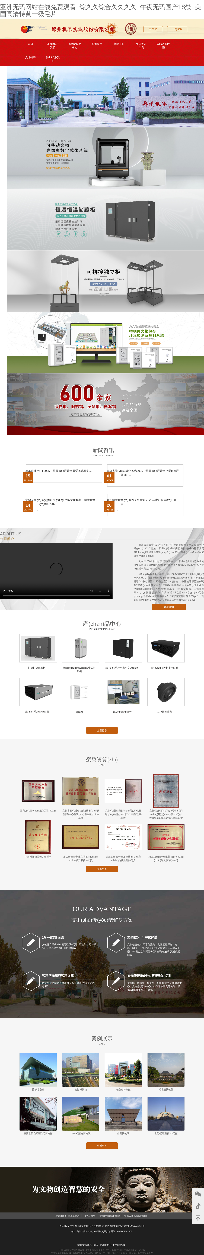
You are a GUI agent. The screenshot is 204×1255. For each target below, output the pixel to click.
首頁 (30, 44)
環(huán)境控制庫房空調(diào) (122, 670)
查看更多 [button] (102, 733)
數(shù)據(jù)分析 (122, 714)
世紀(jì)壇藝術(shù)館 (166, 1135)
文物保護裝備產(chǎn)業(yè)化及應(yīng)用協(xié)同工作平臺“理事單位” (123, 817)
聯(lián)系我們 (53, 61)
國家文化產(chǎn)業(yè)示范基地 (38, 813)
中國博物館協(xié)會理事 (38, 859)
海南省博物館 (123, 1092)
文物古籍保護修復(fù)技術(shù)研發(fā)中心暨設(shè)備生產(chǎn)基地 (80, 817)
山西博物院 (123, 1135)
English (177, 29)
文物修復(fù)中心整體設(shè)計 (149, 978)
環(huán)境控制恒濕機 (37, 714)
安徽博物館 (81, 1092)
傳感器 (79, 714)
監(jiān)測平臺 (164, 46)
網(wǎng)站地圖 (137, 1229)
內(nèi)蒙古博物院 (81, 1135)
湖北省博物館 (166, 1092)
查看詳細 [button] (169, 609)
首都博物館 (38, 1092)
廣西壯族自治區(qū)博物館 (38, 1135)
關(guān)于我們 (52, 46)
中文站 (153, 29)
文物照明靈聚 (164, 714)
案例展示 (97, 44)
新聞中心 (119, 44)
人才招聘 (30, 59)
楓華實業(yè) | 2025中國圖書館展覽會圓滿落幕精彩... (58, 473)
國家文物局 (73, 1218)
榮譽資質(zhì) (141, 46)
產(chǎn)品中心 (74, 46)
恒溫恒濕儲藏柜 (36, 670)
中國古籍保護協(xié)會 (135, 1218)
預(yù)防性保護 (53, 940)
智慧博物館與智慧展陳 (58, 978)
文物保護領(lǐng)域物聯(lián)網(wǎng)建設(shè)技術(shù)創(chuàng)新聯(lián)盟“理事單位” (166, 817)
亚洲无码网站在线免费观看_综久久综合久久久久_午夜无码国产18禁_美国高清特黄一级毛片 (100, 10)
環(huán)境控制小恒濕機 (164, 670)
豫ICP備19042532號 (119, 1229)
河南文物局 (89, 1218)
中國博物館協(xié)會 (110, 1218)
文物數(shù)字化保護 (142, 940)
